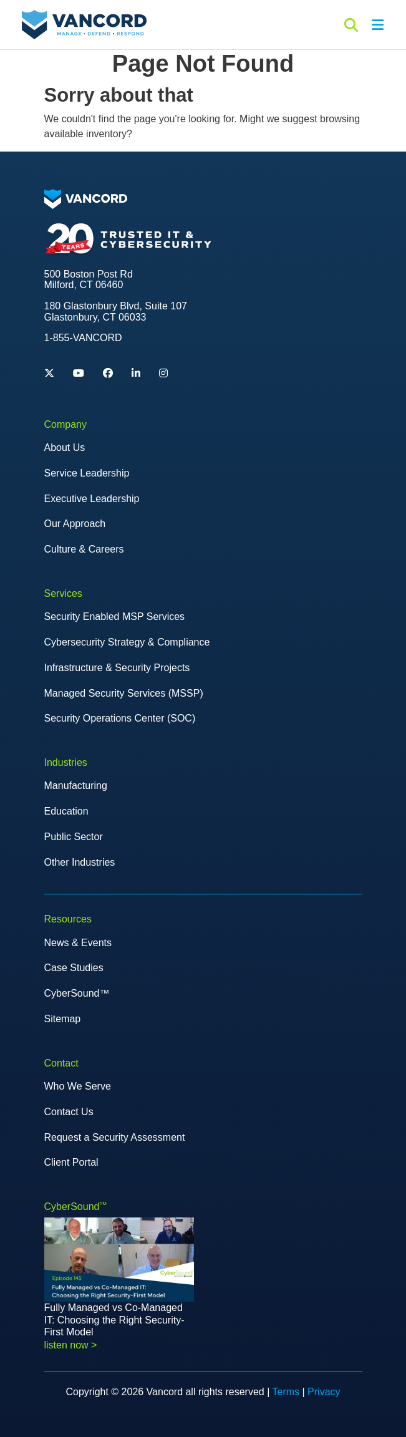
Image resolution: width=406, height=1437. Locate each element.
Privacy (323, 1391)
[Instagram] (163, 373)
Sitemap (62, 1019)
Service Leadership (87, 473)
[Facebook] (108, 373)
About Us (64, 447)
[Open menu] (377, 25)
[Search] (351, 25)
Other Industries (79, 862)
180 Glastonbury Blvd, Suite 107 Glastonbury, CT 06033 (115, 311)
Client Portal (71, 1162)
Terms (286, 1391)
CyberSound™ (77, 993)
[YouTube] (78, 373)
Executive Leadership (92, 498)
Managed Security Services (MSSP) (123, 693)
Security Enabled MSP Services (114, 616)
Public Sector (73, 836)
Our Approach (75, 523)
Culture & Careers (84, 549)
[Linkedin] (136, 373)
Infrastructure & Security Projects (117, 667)
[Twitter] (49, 373)
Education (66, 811)
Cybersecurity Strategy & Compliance (127, 642)
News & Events (78, 942)
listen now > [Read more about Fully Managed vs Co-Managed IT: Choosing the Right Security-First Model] (70, 1345)
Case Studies (74, 967)
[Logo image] (85, 198)
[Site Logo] (84, 24)
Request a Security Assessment (114, 1137)
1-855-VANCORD (83, 337)
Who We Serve (77, 1086)
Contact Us (69, 1111)
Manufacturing (75, 785)
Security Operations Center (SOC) (120, 718)
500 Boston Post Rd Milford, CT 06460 (88, 280)
